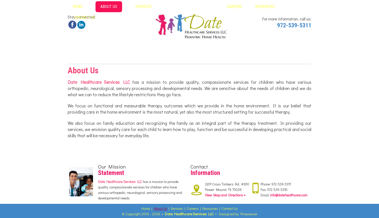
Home (77, 6)
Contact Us (84, 17)
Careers (234, 6)
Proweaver (248, 213)
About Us (108, 6)
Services (143, 6)
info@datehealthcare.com (288, 195)
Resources (265, 6)
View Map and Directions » (225, 195)
